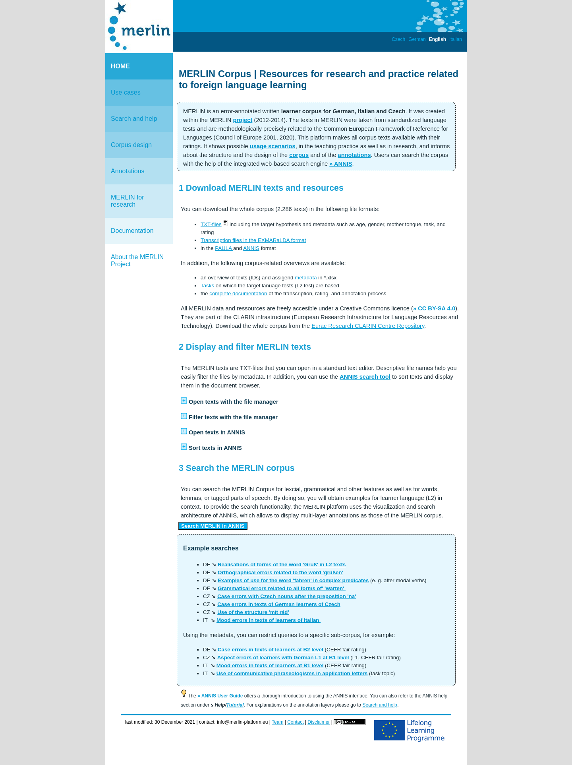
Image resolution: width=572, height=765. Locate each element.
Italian (455, 39)
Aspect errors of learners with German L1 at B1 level (282, 657)
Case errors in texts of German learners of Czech (278, 604)
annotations (354, 155)
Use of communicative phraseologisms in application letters (292, 673)
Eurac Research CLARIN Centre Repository (367, 326)
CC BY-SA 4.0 (436, 308)
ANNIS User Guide (222, 696)
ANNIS (343, 164)
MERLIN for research (127, 201)
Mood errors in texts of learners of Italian (268, 620)
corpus (299, 155)
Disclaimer (318, 722)
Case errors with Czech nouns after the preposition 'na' (286, 596)
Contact (295, 722)
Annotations (128, 171)
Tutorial (235, 705)
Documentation (132, 230)
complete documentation (238, 293)
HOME (120, 66)
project (242, 120)
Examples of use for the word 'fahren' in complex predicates (293, 580)
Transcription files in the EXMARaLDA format (253, 240)
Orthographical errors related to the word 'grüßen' (280, 572)
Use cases (126, 92)
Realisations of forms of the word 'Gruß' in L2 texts (282, 564)
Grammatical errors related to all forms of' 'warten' (282, 588)
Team (277, 722)
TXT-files (211, 224)
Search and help (134, 118)
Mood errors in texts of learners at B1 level (270, 665)
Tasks (207, 286)
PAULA (224, 248)
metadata (306, 278)
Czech (398, 39)
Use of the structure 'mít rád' (253, 612)
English (437, 39)
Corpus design (131, 144)
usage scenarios (273, 146)
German (416, 39)
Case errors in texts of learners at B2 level (270, 650)
